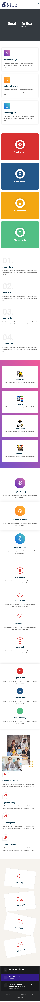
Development (20, 578)
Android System (8, 824)
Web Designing (20, 699)
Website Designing (20, 521)
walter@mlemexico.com (16, 970)
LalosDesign (20, 998)
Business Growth (9, 846)
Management (20, 625)
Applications (20, 602)
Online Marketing (20, 549)
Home (14, 27)
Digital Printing (20, 493)
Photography (20, 648)
